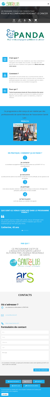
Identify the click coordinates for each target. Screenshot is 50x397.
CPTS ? (27, 381)
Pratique (19, 20)
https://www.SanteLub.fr (12, 323)
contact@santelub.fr (11, 315)
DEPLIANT (35, 20)
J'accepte (4, 394)
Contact (30, 20)
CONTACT (38, 381)
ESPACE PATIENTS (13, 381)
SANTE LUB (16, 386)
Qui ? (25, 20)
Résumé (14, 20)
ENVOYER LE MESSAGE (41, 370)
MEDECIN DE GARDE (31, 386)
